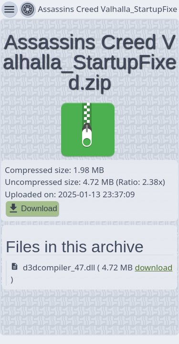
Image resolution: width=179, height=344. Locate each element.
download (153, 267)
